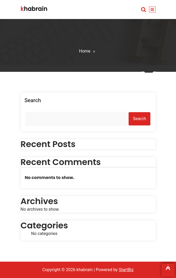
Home (84, 51)
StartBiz (126, 269)
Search (33, 100)
